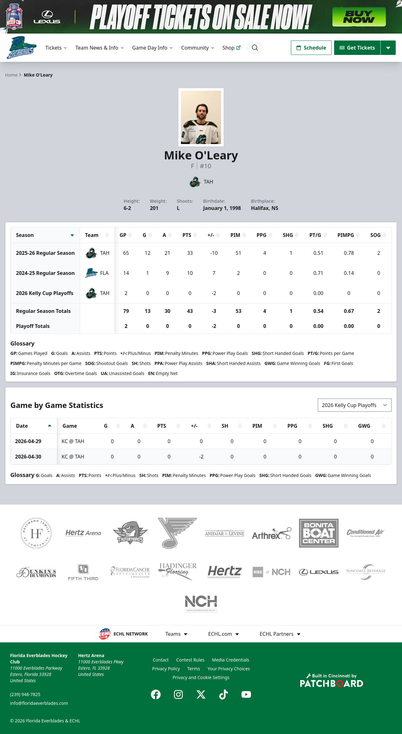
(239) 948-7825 (25, 694)
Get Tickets (357, 47)
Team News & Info (100, 47)
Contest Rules (190, 660)
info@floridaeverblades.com (39, 703)
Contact (161, 660)
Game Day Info (153, 47)
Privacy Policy (166, 669)
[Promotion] (201, 17)
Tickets (57, 47)
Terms (193, 669)
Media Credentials (230, 660)
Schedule (311, 47)
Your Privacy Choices (229, 669)
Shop (232, 47)
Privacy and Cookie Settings (201, 677)
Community (198, 47)
